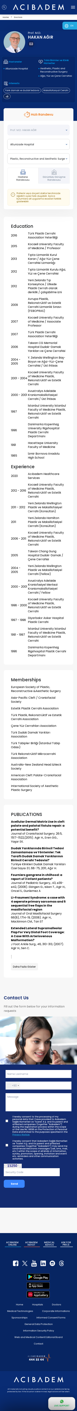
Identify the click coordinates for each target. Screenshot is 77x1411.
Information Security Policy (38, 1330)
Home (19, 1304)
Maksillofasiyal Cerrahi (55, 90)
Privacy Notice (21, 1134)
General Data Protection (38, 1324)
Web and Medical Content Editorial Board (38, 1337)
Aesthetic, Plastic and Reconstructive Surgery (53, 70)
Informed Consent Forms (51, 1317)
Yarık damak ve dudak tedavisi (22, 90)
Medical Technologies (20, 1311)
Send (14, 1184)
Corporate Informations (56, 1311)
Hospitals (37, 1304)
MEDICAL (49, 1243)
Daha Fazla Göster (24, 967)
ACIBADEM (12, 1243)
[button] (13, 1085)
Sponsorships (20, 1317)
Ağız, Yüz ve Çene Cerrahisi (56, 76)
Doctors (56, 1304)
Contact (38, 1343)
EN (72, 25)
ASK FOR (66, 1243)
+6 (7, 96)
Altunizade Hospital (16, 68)
